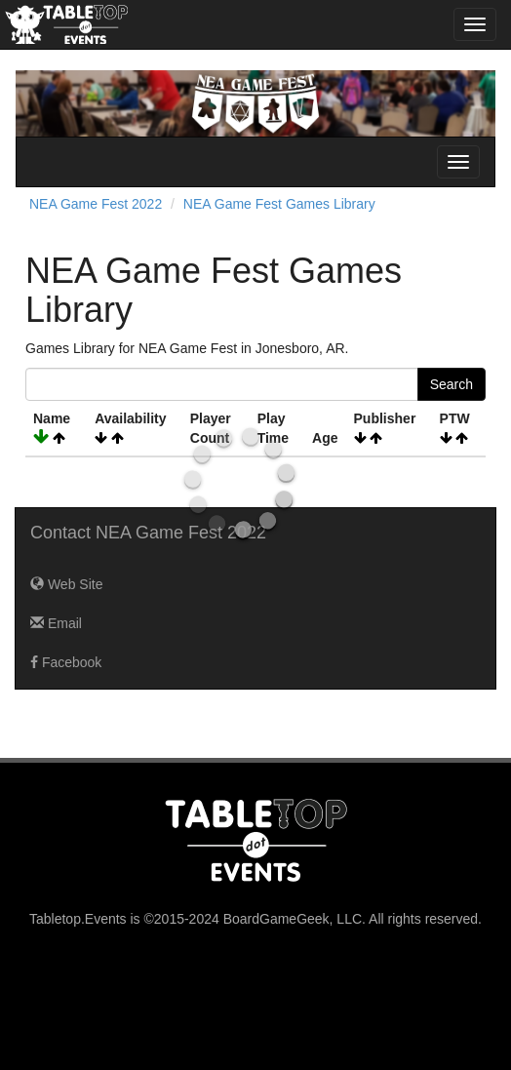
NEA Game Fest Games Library (279, 204)
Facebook (65, 662)
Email (56, 623)
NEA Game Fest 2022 (95, 204)
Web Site (66, 584)
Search (451, 384)
